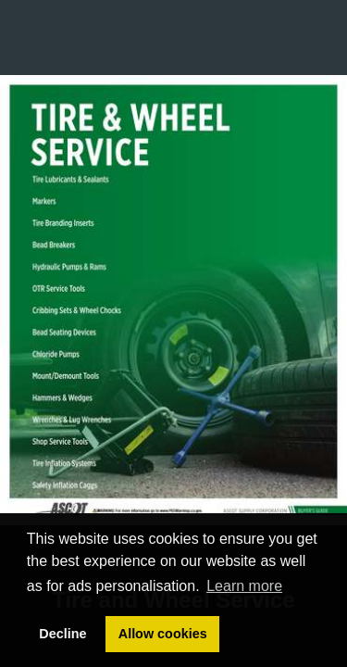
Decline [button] (62, 633)
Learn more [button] (244, 586)
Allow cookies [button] (162, 633)
